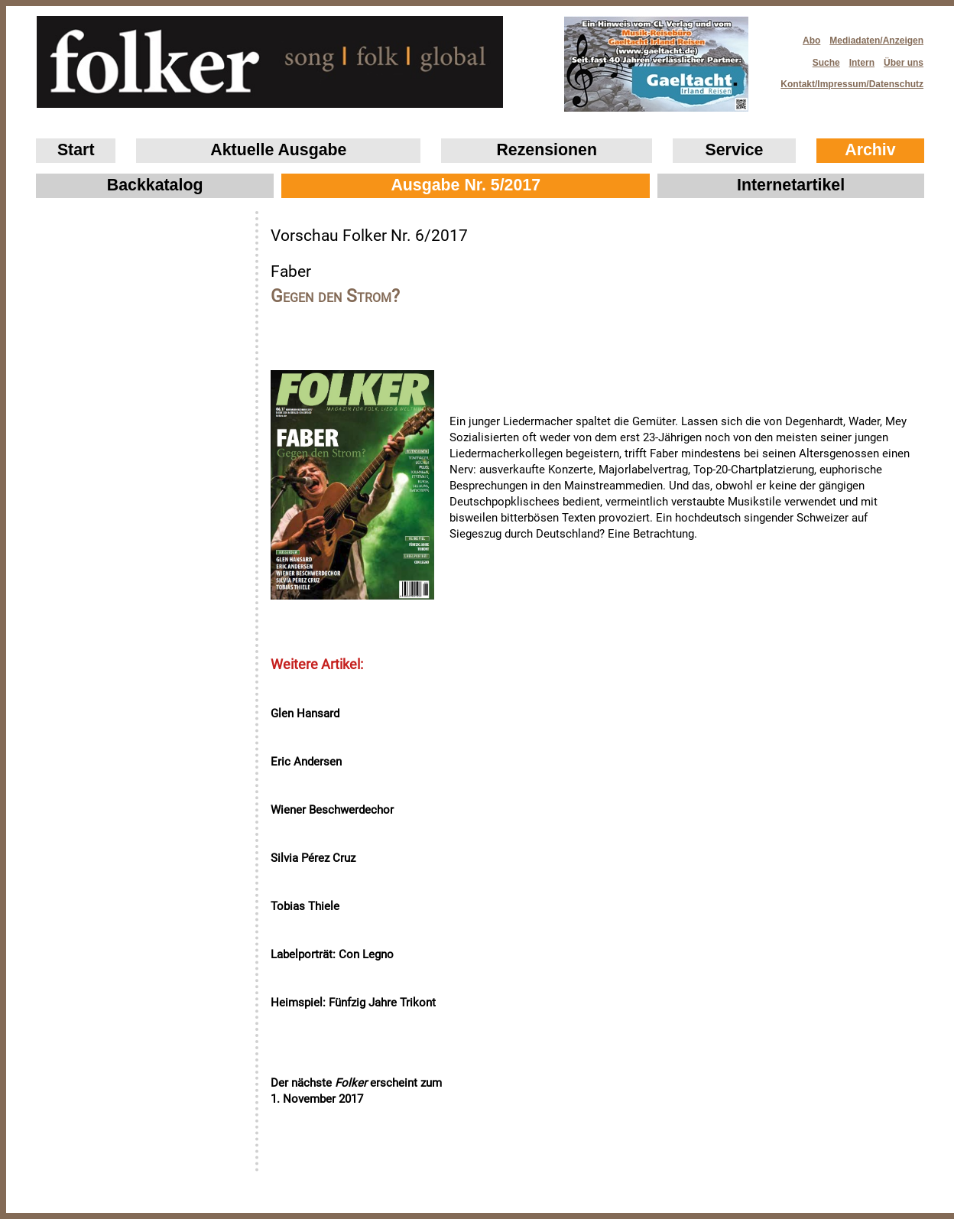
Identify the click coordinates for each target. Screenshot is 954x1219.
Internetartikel (791, 185)
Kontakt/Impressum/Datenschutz (847, 79)
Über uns (903, 62)
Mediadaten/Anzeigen (876, 40)
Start (76, 150)
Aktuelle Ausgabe (278, 150)
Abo (811, 40)
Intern (861, 62)
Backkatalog (155, 185)
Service (735, 150)
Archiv (870, 150)
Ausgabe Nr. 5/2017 (465, 185)
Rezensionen (546, 150)
